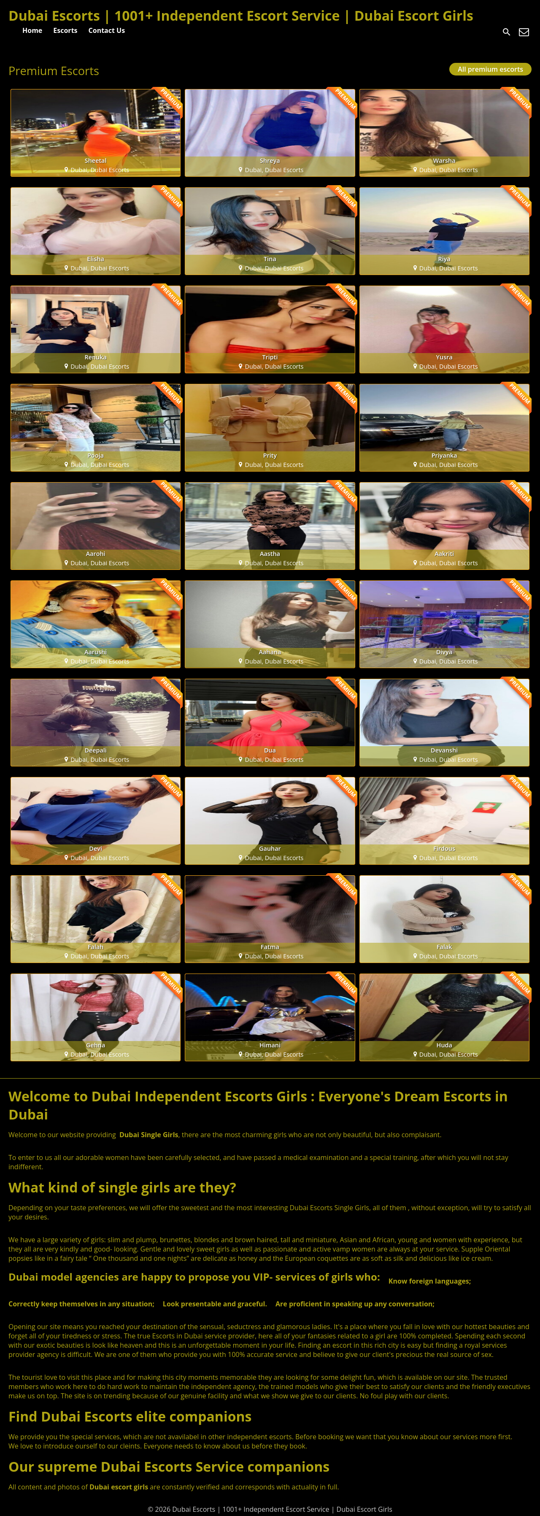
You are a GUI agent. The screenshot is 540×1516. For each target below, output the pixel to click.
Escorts (65, 30)
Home (32, 30)
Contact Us (107, 30)
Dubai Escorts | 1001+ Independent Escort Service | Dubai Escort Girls (240, 15)
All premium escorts (490, 69)
